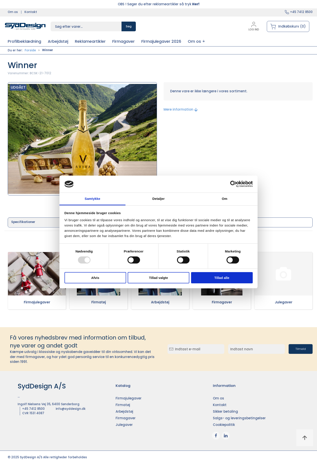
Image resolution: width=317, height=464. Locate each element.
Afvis (95, 278)
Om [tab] (224, 198)
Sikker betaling (225, 411)
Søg (129, 26)
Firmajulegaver (37, 302)
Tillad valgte (158, 278)
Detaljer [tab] (158, 198)
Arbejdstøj (160, 302)
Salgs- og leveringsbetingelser (239, 418)
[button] (196, 41)
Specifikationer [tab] (23, 222)
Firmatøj (98, 302)
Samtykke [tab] (92, 198)
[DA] (25, 26)
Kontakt (30, 12)
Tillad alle (221, 278)
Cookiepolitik (224, 424)
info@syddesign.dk (71, 409)
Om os (13, 12)
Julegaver (283, 302)
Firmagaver (222, 302)
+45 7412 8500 (301, 12)
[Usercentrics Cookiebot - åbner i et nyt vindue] (233, 184)
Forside (30, 50)
